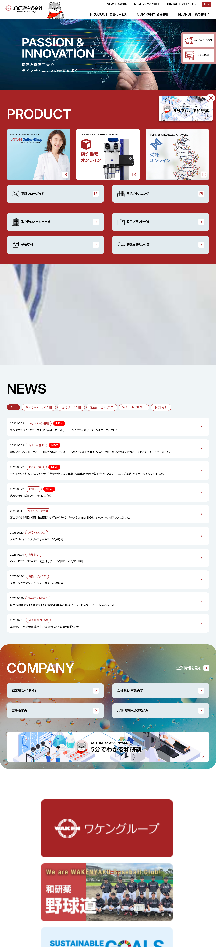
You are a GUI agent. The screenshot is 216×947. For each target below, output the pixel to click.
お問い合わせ (151, 926)
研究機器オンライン (17, 869)
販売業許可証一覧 (177, 877)
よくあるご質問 (130, 926)
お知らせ (161, 407)
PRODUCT (108, 14)
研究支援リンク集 (133, 245)
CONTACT (181, 4)
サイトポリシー (172, 926)
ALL (13, 407)
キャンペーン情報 (38, 407)
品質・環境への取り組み (132, 710)
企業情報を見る (188, 668)
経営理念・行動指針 (25, 690)
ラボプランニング (133, 194)
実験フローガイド (28, 194)
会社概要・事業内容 (130, 690)
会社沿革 (133, 892)
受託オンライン (15, 877)
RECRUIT (192, 14)
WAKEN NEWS (134, 407)
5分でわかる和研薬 (177, 884)
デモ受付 (22, 245)
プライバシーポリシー (197, 926)
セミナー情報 (71, 407)
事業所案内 (19, 710)
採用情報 (39, 906)
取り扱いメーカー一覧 (31, 222)
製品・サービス (15, 855)
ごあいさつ (134, 862)
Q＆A (146, 4)
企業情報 (133, 855)
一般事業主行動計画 (178, 869)
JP (205, 4)
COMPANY (152, 14)
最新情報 (12, 906)
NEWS (117, 4)
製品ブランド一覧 (133, 222)
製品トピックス (102, 407)
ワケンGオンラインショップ (21, 862)
